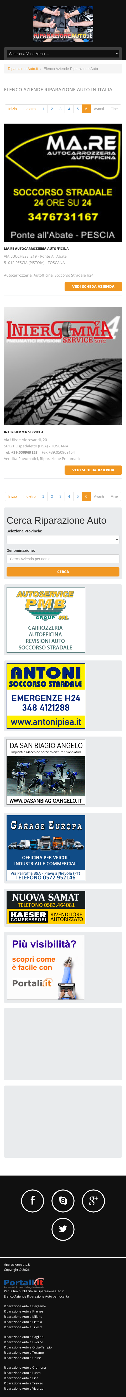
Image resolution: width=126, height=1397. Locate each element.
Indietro (29, 109)
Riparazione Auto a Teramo (24, 1352)
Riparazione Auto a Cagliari (24, 1337)
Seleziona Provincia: (24, 531)
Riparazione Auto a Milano (23, 1316)
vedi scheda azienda (93, 286)
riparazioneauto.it (17, 1264)
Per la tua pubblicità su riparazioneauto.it (34, 1291)
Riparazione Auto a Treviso (23, 1383)
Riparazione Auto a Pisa (21, 1378)
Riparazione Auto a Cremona (25, 1367)
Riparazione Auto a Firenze (23, 1311)
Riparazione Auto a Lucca (22, 1372)
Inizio (12, 109)
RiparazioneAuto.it (23, 69)
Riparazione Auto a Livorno (23, 1342)
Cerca (63, 571)
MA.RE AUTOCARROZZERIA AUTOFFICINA (36, 248)
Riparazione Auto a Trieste (23, 1327)
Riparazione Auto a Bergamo (25, 1306)
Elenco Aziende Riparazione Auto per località (36, 1296)
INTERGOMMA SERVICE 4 (23, 432)
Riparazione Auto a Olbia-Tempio (28, 1347)
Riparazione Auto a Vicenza (24, 1388)
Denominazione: (21, 550)
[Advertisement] (46, 1043)
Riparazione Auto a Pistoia (23, 1322)
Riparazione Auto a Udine (22, 1358)
